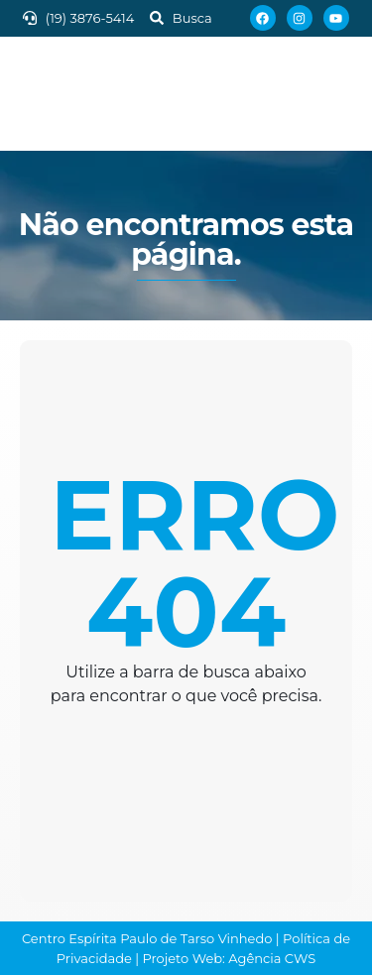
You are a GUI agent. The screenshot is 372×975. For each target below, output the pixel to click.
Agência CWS (271, 958)
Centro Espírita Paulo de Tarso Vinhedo (147, 938)
